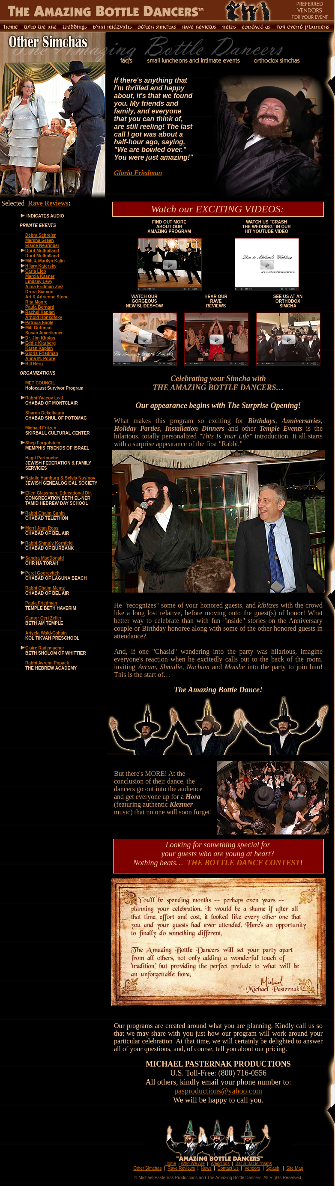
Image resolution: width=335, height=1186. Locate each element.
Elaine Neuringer (42, 245)
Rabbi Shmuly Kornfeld (49, 543)
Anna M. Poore (40, 358)
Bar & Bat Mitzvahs (254, 1163)
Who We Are (193, 1163)
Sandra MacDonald (44, 558)
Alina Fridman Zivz (44, 286)
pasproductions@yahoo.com (218, 1091)
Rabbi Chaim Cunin (45, 513)
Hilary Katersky (41, 266)
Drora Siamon (39, 291)
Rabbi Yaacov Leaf (44, 398)
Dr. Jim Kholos (40, 338)
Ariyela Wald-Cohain (46, 633)
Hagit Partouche (41, 458)
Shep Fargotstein (42, 443)
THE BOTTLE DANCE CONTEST (243, 862)
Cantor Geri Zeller (43, 618)
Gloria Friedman (138, 172)
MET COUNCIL (40, 383)
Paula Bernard (39, 307)
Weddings (220, 1163)
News (206, 1168)
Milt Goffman (38, 327)
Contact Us (228, 1168)
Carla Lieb (35, 271)
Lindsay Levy (38, 281)
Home (170, 1163)
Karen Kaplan (39, 348)
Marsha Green (39, 240)
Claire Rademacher (44, 648)
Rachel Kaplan (40, 312)
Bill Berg (34, 363)
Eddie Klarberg (40, 343)
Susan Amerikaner (44, 333)
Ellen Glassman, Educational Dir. (58, 493)
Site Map (294, 1168)
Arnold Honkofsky (43, 317)
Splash (272, 1168)
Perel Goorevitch (42, 573)
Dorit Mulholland (42, 250)
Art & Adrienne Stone (47, 297)
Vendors (252, 1168)
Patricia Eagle (39, 322)
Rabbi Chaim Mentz (45, 588)
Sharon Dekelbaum (44, 413)
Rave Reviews (48, 203)
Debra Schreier (40, 235)
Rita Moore (36, 302)
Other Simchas (147, 1168)
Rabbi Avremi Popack (47, 663)
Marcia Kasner (39, 276)
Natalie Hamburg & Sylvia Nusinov (60, 478)
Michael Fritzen (40, 428)
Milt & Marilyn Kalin (45, 261)
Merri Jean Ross (41, 528)
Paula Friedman (41, 603)
